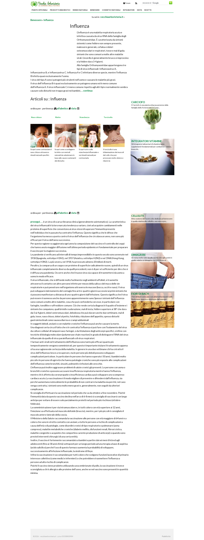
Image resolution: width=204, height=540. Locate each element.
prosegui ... (36, 221)
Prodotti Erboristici (60, 10)
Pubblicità (166, 536)
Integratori (129, 10)
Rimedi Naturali (80, 10)
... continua (87, 90)
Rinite (57, 117)
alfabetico (62, 108)
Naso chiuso (36, 117)
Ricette (147, 10)
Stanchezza (84, 117)
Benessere (95, 10)
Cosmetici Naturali (111, 10)
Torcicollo (108, 117)
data (74, 108)
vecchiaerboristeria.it (111, 16)
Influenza (48, 20)
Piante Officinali (39, 10)
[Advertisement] (60, 17)
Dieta (139, 10)
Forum (126, 3)
